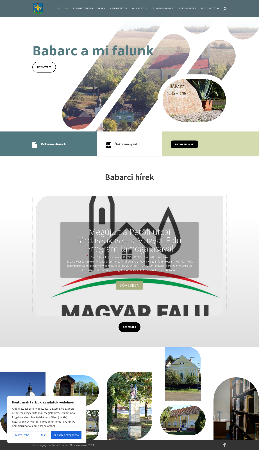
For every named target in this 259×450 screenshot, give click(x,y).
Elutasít (41, 435)
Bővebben (129, 297)
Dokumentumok (53, 144)
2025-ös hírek (141, 268)
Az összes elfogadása (66, 435)
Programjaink (184, 144)
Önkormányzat (126, 144)
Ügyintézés (44, 67)
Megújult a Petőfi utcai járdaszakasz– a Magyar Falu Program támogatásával (129, 251)
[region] (46, 419)
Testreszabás (23, 435)
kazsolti (103, 268)
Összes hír (129, 327)
